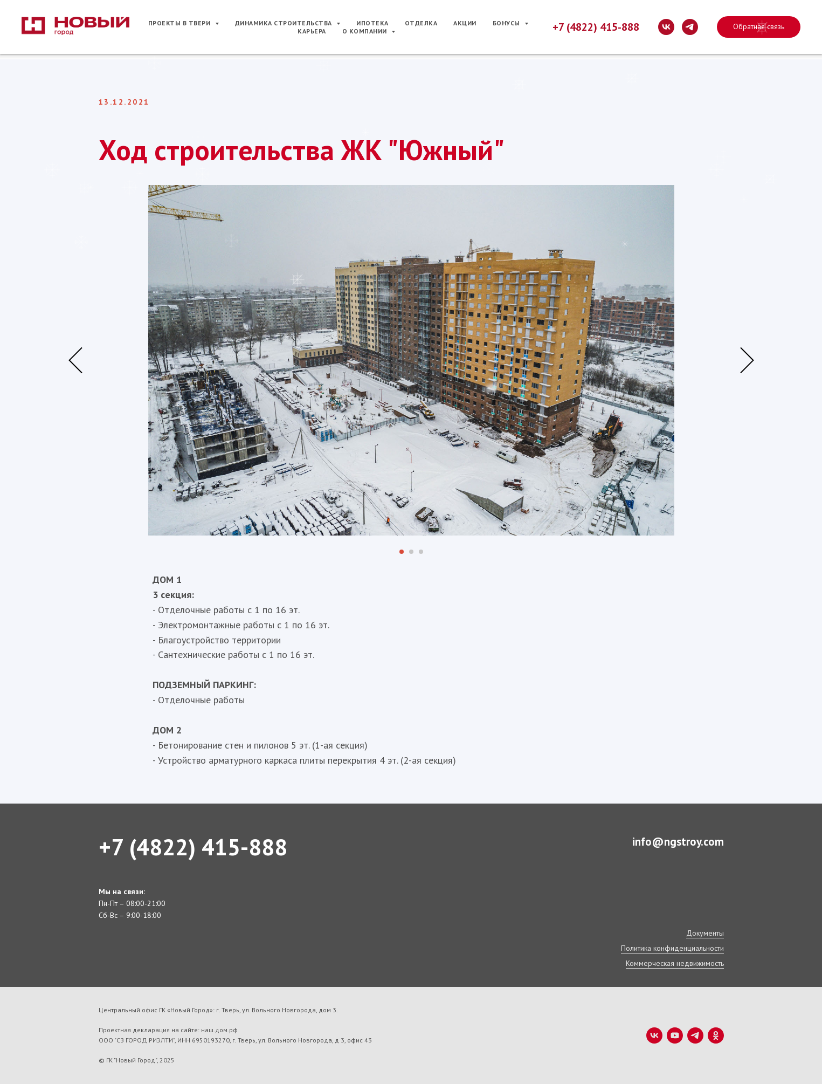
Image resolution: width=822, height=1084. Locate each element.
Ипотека (372, 23)
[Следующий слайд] (747, 360)
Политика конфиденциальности (672, 948)
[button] (758, 27)
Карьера (312, 31)
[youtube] (675, 1035)
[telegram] (690, 27)
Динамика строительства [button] (284, 23)
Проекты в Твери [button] (180, 23)
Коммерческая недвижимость (675, 963)
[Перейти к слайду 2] (411, 552)
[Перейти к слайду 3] (421, 552)
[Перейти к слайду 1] (401, 552)
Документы (705, 933)
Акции (464, 23)
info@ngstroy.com (678, 841)
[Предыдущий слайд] (75, 360)
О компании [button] (365, 31)
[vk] (666, 27)
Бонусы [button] (507, 23)
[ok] (716, 1035)
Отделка (421, 23)
